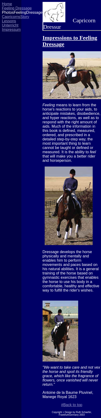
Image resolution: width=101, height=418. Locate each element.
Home (7, 4)
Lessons (9, 21)
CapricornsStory (15, 17)
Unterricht (10, 25)
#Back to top (71, 405)
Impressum (11, 30)
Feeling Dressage (17, 8)
